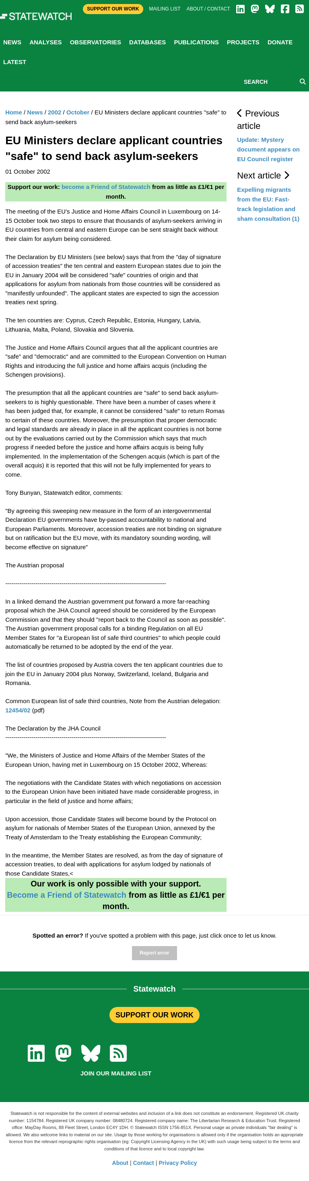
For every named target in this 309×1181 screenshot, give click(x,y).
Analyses (45, 42)
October (78, 112)
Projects (243, 42)
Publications (196, 42)
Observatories (95, 42)
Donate (280, 42)
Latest (14, 61)
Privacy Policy (178, 1163)
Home (13, 112)
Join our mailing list (116, 1073)
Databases (147, 42)
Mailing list (165, 9)
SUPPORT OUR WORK (154, 1015)
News (12, 42)
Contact (143, 1163)
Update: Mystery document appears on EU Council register (268, 149)
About (120, 1163)
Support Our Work (113, 9)
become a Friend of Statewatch (106, 186)
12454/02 (18, 710)
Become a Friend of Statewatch (66, 894)
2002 (54, 112)
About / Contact (208, 9)
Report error (154, 953)
